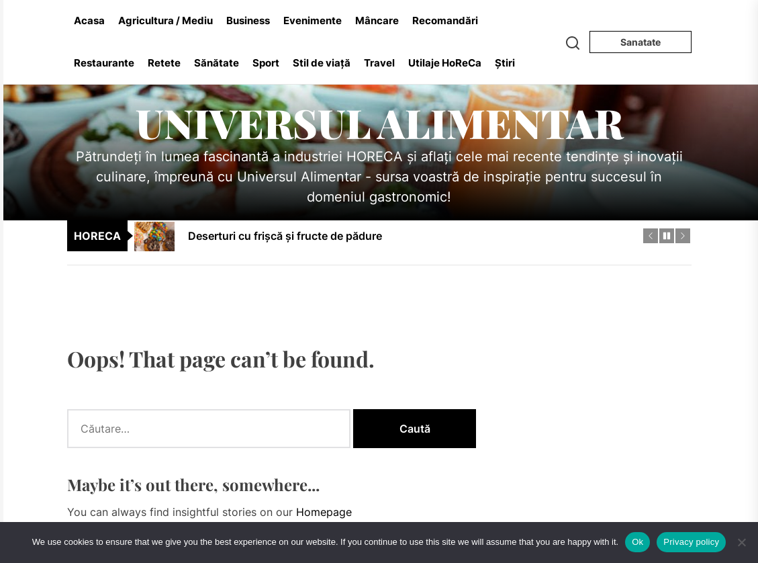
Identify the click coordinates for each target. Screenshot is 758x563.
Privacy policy (691, 542)
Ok (637, 542)
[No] (741, 542)
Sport (265, 62)
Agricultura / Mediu (165, 20)
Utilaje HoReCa (444, 62)
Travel (379, 62)
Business (248, 20)
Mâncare (377, 20)
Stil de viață (321, 62)
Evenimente (312, 20)
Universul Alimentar (379, 122)
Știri (505, 62)
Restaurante (104, 62)
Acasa (89, 20)
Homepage (324, 512)
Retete (164, 62)
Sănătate (216, 62)
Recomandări (445, 20)
